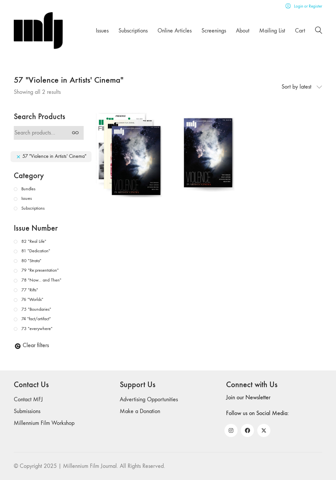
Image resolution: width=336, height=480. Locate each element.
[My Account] (303, 6)
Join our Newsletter (248, 397)
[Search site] (318, 31)
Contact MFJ (28, 399)
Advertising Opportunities (149, 399)
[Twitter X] (263, 430)
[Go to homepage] (38, 30)
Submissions (27, 411)
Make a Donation (140, 411)
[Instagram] (231, 430)
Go (75, 133)
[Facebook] (247, 430)
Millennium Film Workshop (44, 423)
